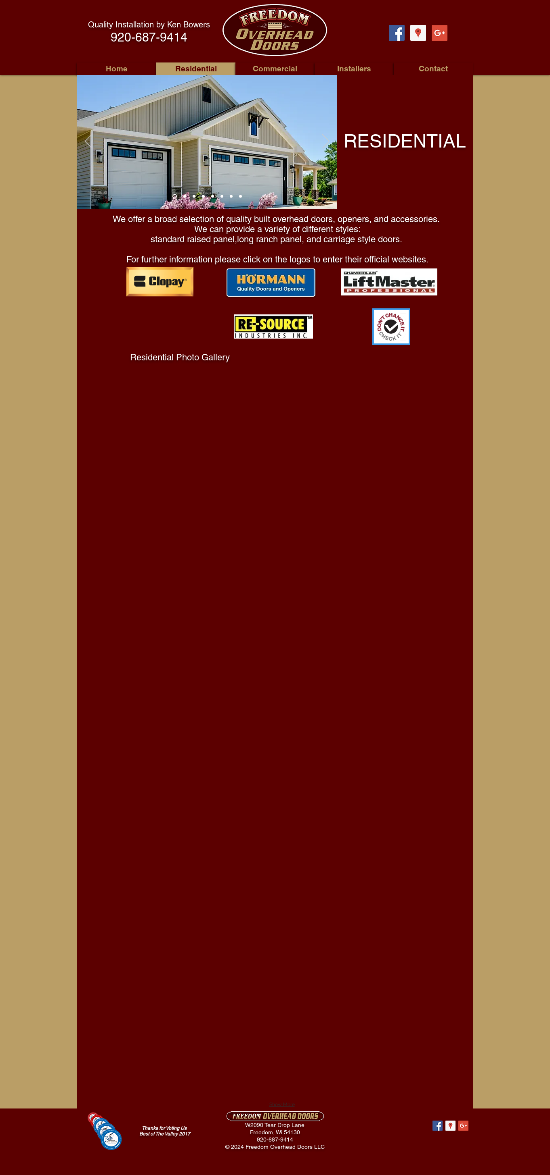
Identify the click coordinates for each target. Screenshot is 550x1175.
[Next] (326, 142)
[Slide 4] (203, 196)
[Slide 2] (184, 196)
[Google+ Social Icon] (439, 33)
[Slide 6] (221, 196)
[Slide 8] (240, 196)
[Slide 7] (231, 196)
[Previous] (88, 142)
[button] (180, 402)
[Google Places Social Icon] (418, 33)
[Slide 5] (212, 196)
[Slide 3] (194, 196)
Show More (282, 1104)
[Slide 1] (174, 196)
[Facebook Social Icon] (397, 33)
